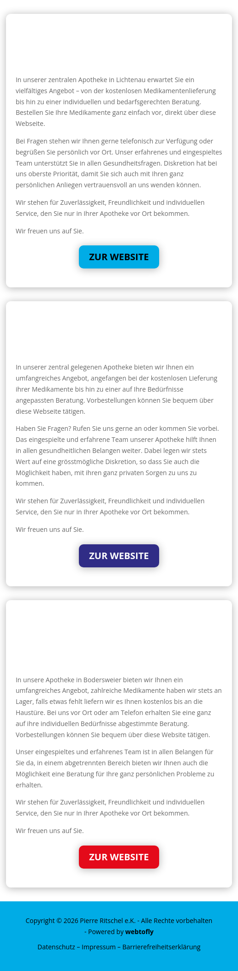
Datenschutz (56, 946)
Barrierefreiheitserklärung (161, 946)
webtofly (139, 931)
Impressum (99, 946)
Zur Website (119, 256)
